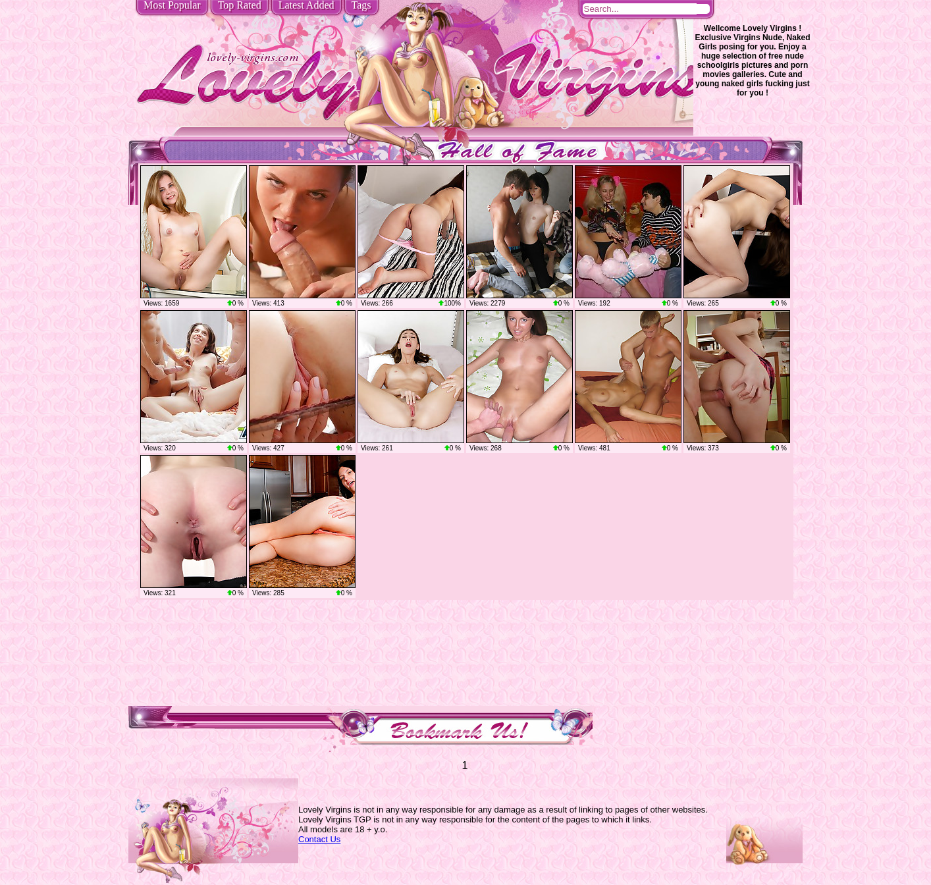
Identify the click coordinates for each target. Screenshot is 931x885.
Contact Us (319, 839)
